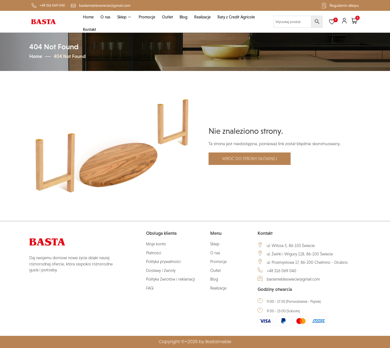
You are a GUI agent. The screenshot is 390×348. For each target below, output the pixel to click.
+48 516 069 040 (281, 270)
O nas (105, 17)
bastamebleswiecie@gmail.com (293, 279)
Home (88, 17)
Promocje (146, 17)
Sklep (124, 17)
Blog (183, 17)
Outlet (166, 17)
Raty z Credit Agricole (234, 17)
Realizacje (201, 17)
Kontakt (89, 29)
